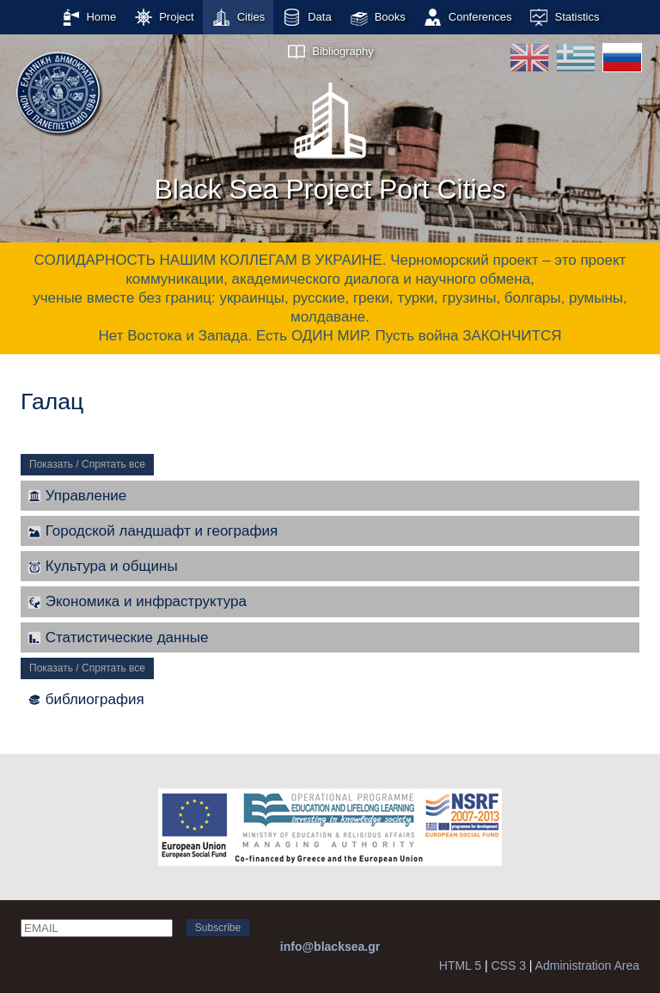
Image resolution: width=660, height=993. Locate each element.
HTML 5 (460, 965)
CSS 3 (508, 965)
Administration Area (587, 965)
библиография (86, 699)
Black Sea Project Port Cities (329, 137)
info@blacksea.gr (330, 946)
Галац (52, 401)
